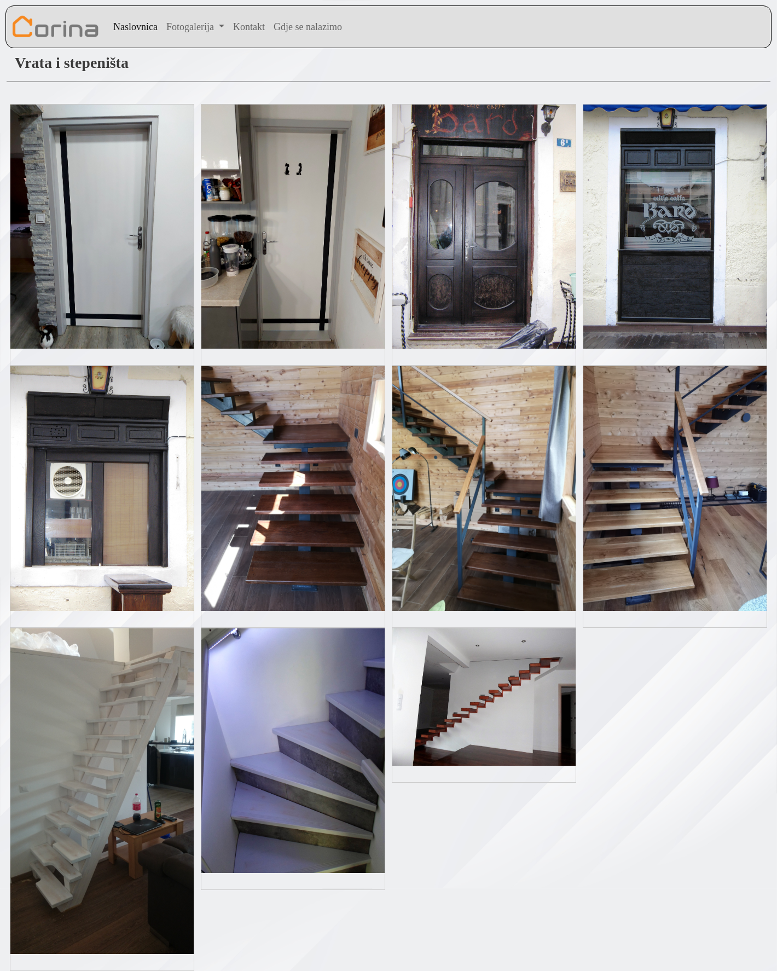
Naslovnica (135, 26)
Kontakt (249, 26)
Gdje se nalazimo (308, 26)
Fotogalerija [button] (191, 26)
